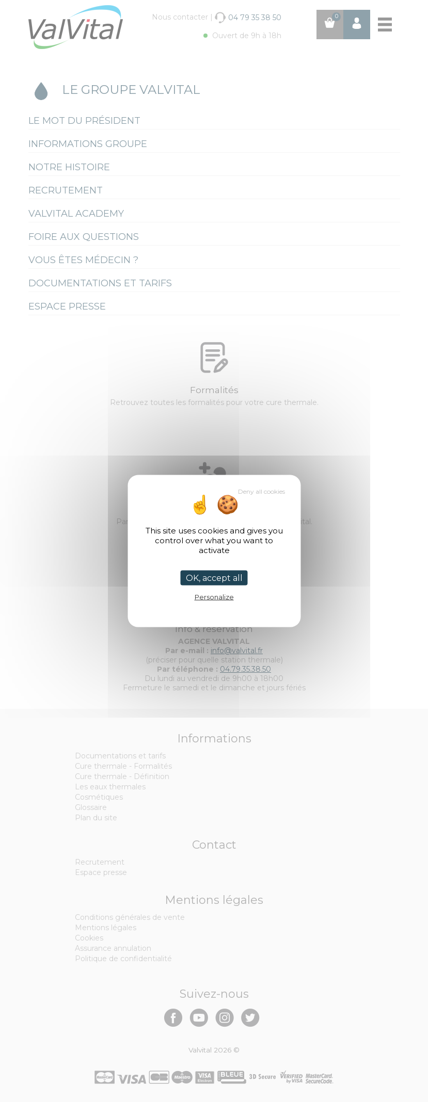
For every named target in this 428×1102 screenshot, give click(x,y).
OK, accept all (214, 578)
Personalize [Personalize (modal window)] (214, 597)
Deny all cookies (261, 491)
